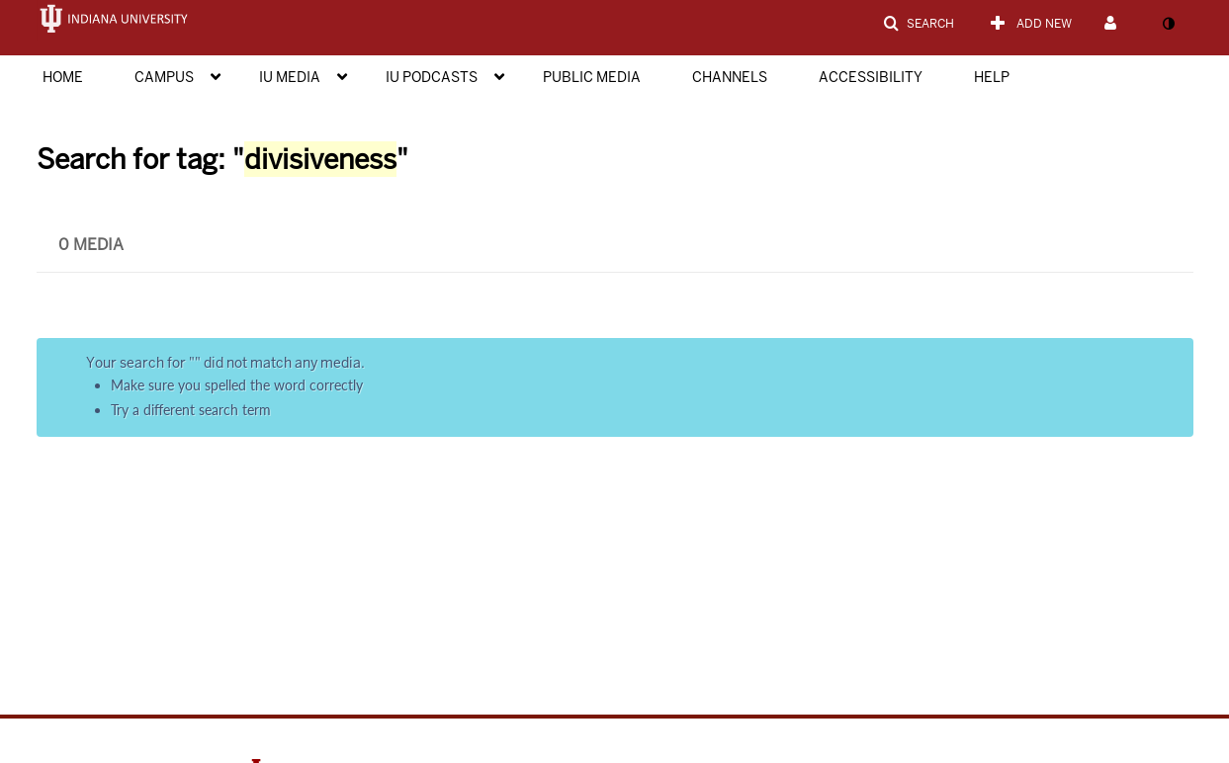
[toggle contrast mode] (1168, 24)
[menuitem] (83, 75)
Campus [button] (164, 77)
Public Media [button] (592, 77)
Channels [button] (729, 77)
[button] (918, 24)
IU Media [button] (289, 77)
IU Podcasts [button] (432, 77)
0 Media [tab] (91, 244)
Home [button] (63, 77)
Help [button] (992, 77)
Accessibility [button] (870, 77)
